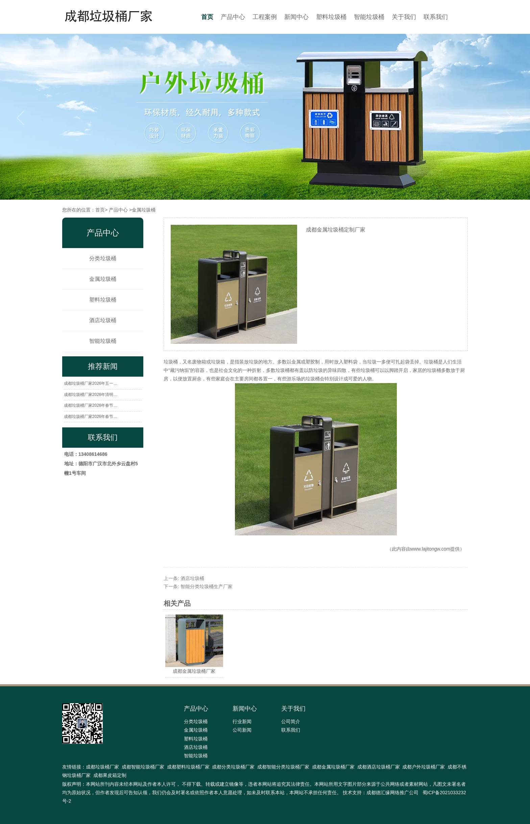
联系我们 (436, 17)
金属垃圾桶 (102, 279)
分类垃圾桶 (102, 258)
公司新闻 (242, 730)
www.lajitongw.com (431, 549)
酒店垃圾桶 (102, 320)
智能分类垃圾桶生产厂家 (206, 586)
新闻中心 (296, 17)
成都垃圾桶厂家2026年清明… (91, 394)
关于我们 (404, 17)
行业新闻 (242, 721)
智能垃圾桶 (369, 17)
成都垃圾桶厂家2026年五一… (91, 383)
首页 (207, 17)
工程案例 (264, 17)
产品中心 (233, 17)
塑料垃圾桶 (331, 17)
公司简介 (290, 721)
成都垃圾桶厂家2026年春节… (91, 405)
